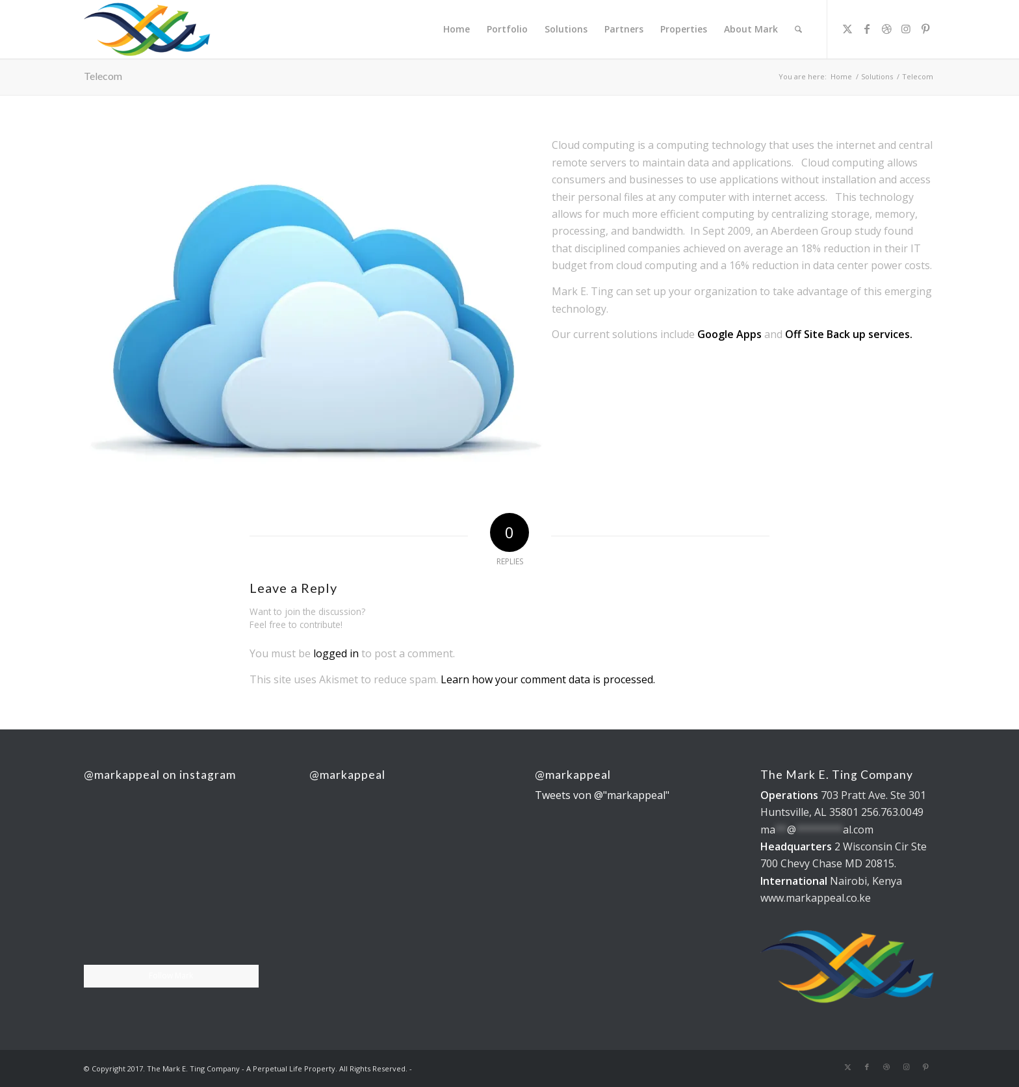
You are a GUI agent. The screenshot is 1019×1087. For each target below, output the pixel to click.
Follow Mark (171, 975)
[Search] (798, 29)
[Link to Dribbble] (886, 28)
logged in (336, 653)
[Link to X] (847, 28)
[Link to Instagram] (906, 28)
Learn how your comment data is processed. (548, 679)
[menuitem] (456, 29)
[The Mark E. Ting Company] (147, 29)
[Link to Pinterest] (925, 28)
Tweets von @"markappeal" (602, 795)
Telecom (103, 76)
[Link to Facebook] (867, 28)
